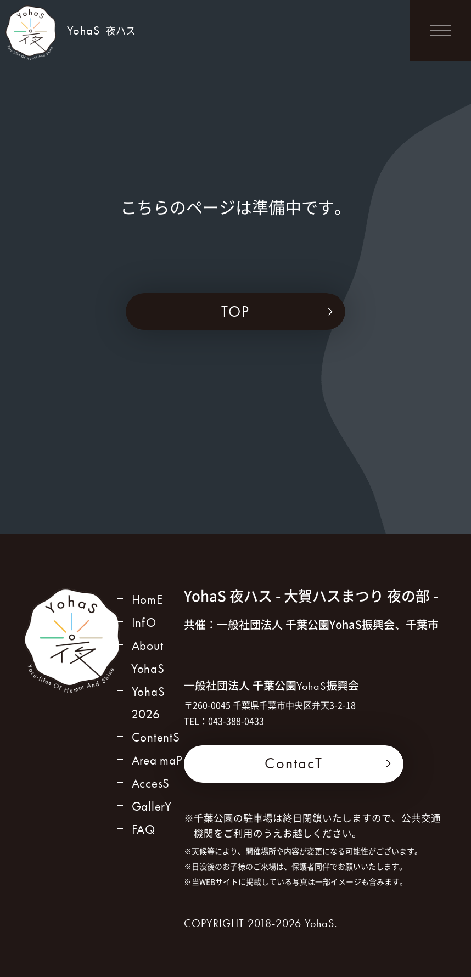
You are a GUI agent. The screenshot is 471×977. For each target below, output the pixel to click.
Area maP (157, 765)
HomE (147, 600)
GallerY (152, 813)
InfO (143, 623)
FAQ (143, 837)
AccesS (151, 790)
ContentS (156, 742)
